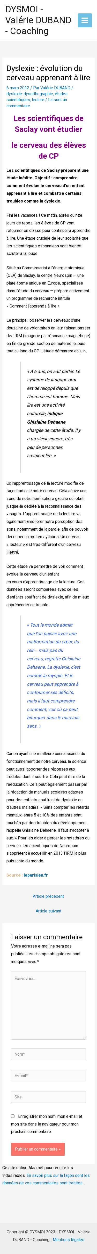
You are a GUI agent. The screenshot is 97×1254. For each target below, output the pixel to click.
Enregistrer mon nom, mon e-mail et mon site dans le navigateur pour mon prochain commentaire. (46, 1124)
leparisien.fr (36, 875)
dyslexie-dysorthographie (29, 93)
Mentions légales (68, 1239)
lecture (38, 99)
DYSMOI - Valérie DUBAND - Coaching (38, 20)
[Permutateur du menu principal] (85, 20)
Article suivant (48, 911)
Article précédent (48, 896)
